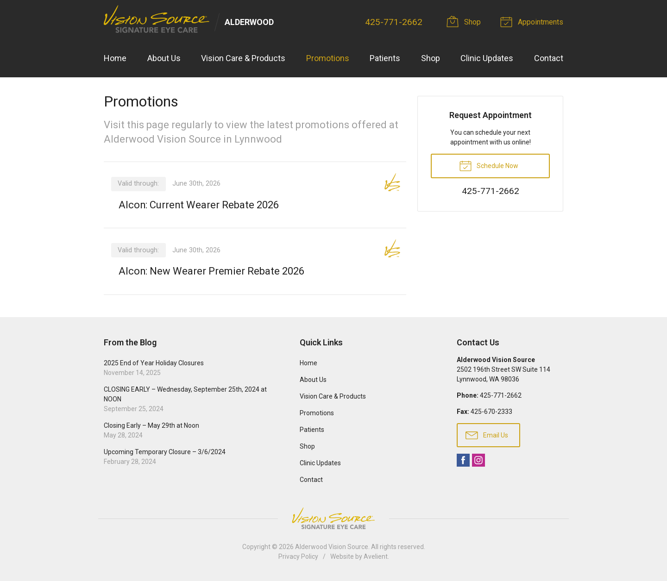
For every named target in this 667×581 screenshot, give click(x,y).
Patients (385, 58)
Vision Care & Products (243, 58)
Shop (465, 21)
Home (115, 58)
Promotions (327, 58)
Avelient (376, 556)
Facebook (463, 460)
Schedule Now (488, 165)
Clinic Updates (486, 58)
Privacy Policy (298, 556)
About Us (164, 58)
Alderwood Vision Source (331, 546)
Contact (548, 58)
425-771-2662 (393, 22)
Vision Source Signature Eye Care (333, 518)
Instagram (478, 460)
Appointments (533, 21)
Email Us (487, 434)
